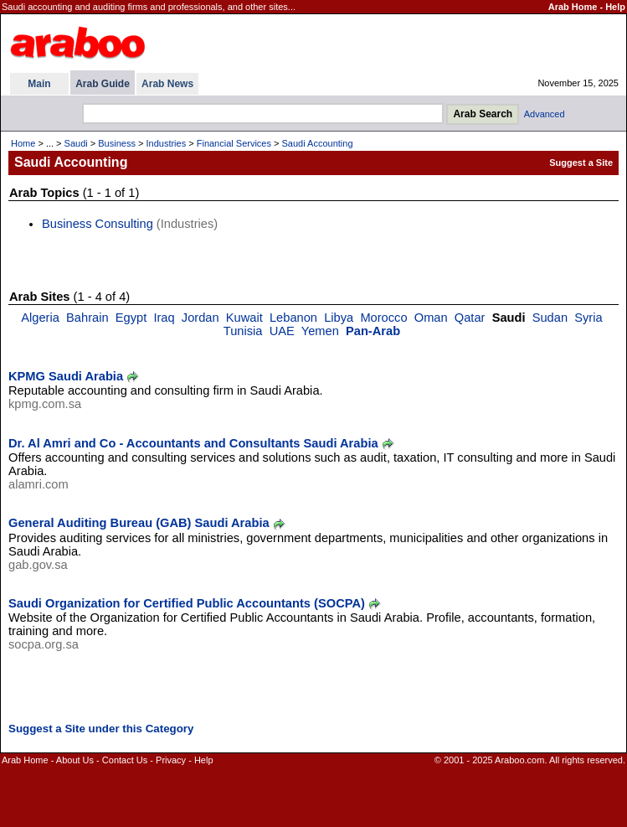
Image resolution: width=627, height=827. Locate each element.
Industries (166, 143)
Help (615, 7)
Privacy (171, 760)
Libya (338, 317)
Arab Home (573, 7)
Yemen (320, 331)
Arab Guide (102, 84)
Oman (431, 317)
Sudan (550, 317)
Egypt (131, 317)
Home (23, 143)
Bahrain (87, 317)
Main (39, 84)
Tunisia (243, 331)
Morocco (383, 317)
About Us (75, 760)
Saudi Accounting (317, 143)
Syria (588, 317)
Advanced (544, 114)
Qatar (470, 317)
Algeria (40, 317)
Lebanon (293, 317)
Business (117, 143)
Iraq (163, 317)
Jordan (200, 317)
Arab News (167, 84)
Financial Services (234, 143)
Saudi (76, 143)
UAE (282, 331)
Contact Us (124, 760)
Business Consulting (97, 223)
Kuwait (244, 317)
